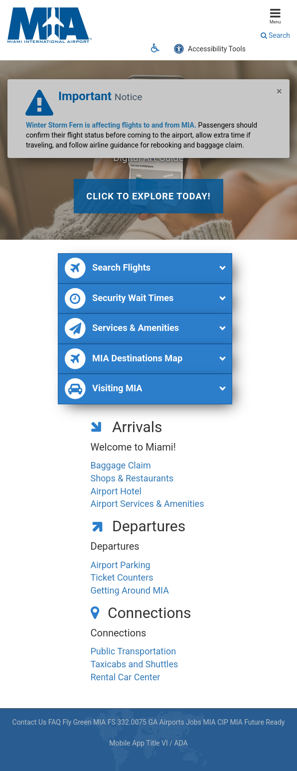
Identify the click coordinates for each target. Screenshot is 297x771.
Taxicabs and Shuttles (134, 664)
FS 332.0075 (127, 722)
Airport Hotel (116, 491)
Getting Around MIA (130, 590)
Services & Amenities (121, 328)
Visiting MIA (103, 389)
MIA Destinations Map (123, 359)
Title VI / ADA (166, 743)
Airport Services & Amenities (147, 503)
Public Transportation (133, 651)
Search (275, 35)
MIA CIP (215, 722)
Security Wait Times (118, 299)
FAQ (54, 722)
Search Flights (107, 268)
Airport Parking (120, 565)
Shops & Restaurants (132, 478)
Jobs (193, 722)
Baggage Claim (121, 465)
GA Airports (166, 722)
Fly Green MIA (84, 722)
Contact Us (29, 722)
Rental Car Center (125, 677)
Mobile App (127, 743)
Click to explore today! (148, 196)
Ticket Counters (122, 577)
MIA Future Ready (257, 722)
